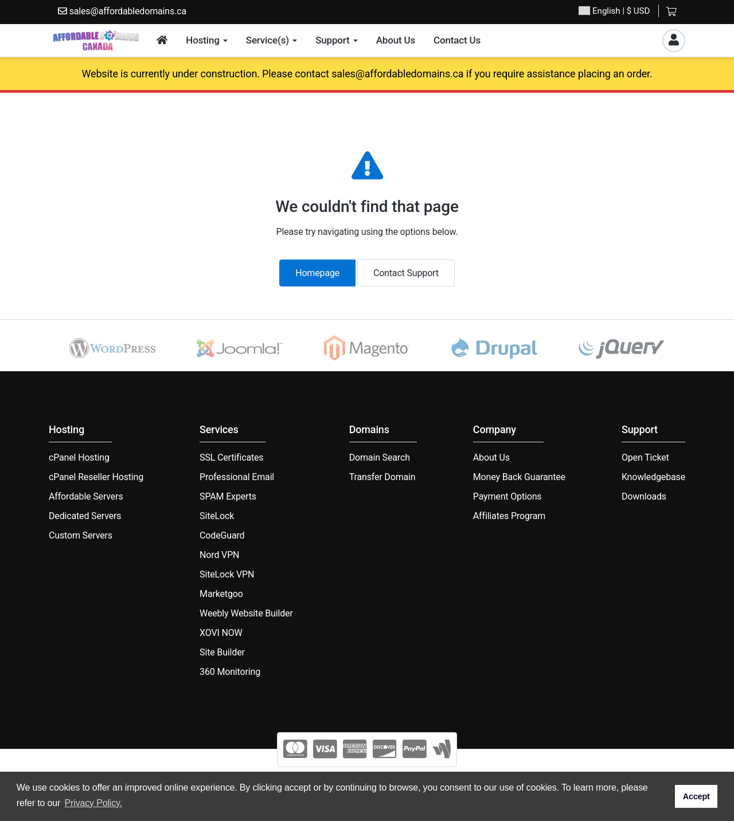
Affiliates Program (509, 515)
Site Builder (222, 652)
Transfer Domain (382, 477)
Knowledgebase (653, 477)
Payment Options (507, 496)
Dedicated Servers (85, 515)
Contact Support (406, 273)
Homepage (317, 273)
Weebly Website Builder (246, 613)
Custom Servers (80, 535)
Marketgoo (221, 593)
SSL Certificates (231, 457)
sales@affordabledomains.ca (122, 11)
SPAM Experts (228, 496)
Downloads (644, 496)
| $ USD (614, 11)
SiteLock (217, 515)
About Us (491, 457)
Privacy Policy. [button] (93, 803)
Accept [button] (696, 796)
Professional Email (237, 477)
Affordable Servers (86, 496)
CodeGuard (222, 535)
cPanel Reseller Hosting (96, 477)
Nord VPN (219, 554)
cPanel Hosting (79, 457)
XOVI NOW (221, 632)
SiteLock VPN (227, 574)
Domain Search (379, 457)
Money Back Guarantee (519, 477)
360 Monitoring (230, 671)
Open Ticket (645, 457)
